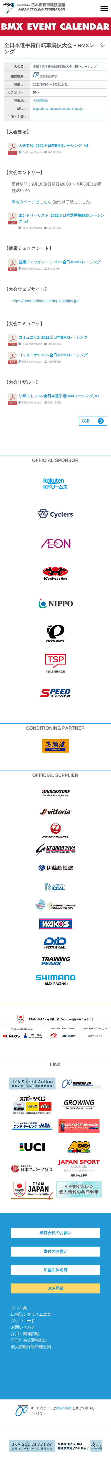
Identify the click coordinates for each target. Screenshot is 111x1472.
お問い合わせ (23, 1327)
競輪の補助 (64, 1408)
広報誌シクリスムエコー (33, 1314)
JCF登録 (55, 1288)
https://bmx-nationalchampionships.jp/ (58, 108)
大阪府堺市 (40, 100)
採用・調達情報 (25, 1334)
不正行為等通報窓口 (29, 1340)
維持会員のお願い (56, 1233)
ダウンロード (23, 1321)
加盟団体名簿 (56, 1270)
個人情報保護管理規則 (31, 1347)
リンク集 (19, 1308)
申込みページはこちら (32, 202)
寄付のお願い (56, 1251)
